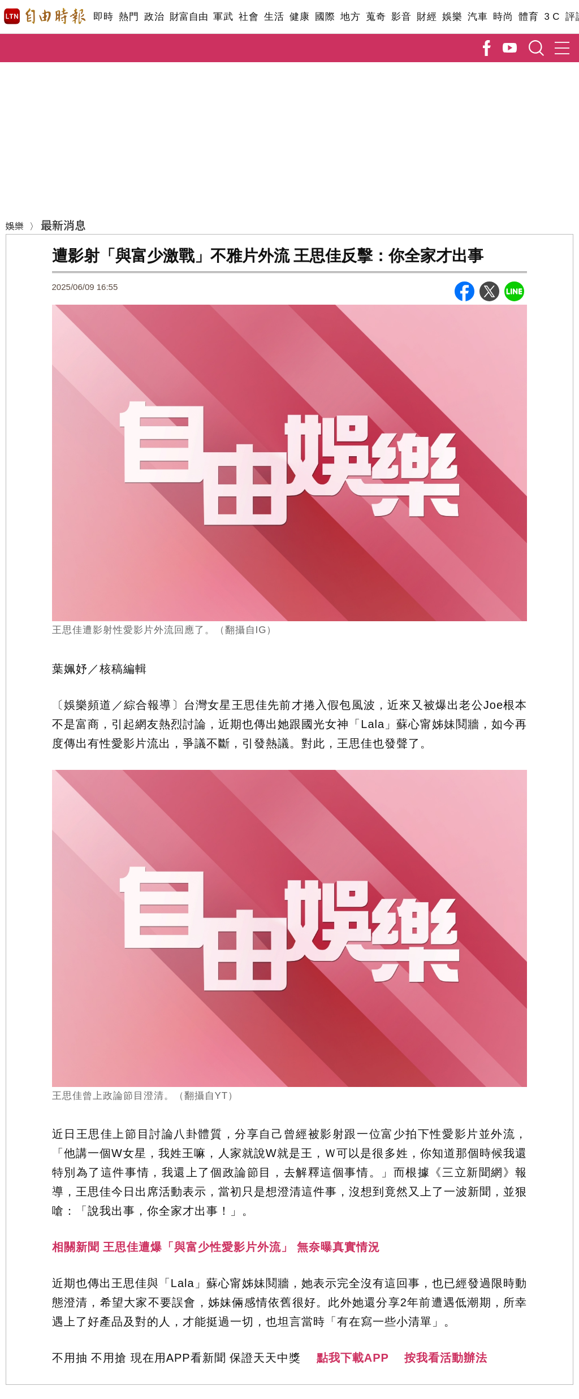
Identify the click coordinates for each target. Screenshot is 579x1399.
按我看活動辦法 (445, 1358)
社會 (248, 16)
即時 (103, 16)
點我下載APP (353, 1358)
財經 (427, 16)
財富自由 (189, 16)
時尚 (503, 16)
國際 (325, 16)
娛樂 (452, 16)
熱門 (129, 16)
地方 (350, 16)
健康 (299, 16)
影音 (401, 16)
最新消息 (63, 224)
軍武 (223, 16)
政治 (154, 16)
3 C (552, 16)
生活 (274, 16)
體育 (528, 16)
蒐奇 (376, 16)
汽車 (477, 16)
